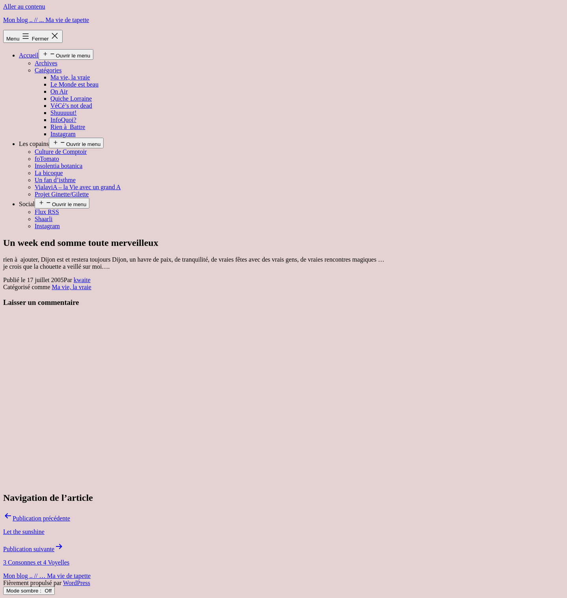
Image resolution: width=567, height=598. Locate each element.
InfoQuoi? (63, 119)
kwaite (82, 280)
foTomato (47, 158)
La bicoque (49, 173)
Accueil (29, 55)
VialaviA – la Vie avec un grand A (78, 187)
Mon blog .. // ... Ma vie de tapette (46, 20)
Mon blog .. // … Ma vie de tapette (47, 575)
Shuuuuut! (63, 112)
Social (27, 204)
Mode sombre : (29, 591)
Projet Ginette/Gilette (62, 194)
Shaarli (43, 219)
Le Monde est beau (74, 84)
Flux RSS (47, 212)
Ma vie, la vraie (70, 77)
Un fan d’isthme (55, 180)
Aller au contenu (24, 6)
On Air (59, 91)
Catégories (48, 70)
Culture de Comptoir (61, 151)
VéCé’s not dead (71, 105)
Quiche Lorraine (71, 98)
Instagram (63, 134)
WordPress (76, 583)
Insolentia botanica (58, 165)
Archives (46, 63)
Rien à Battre (67, 127)
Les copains (34, 143)
